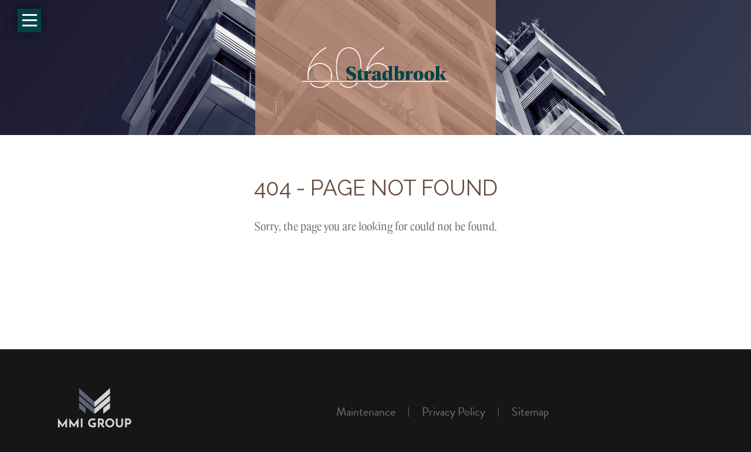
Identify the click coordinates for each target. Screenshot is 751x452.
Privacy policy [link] (453, 411)
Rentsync (660, 412)
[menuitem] (370, 411)
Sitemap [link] (530, 411)
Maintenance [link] (365, 411)
